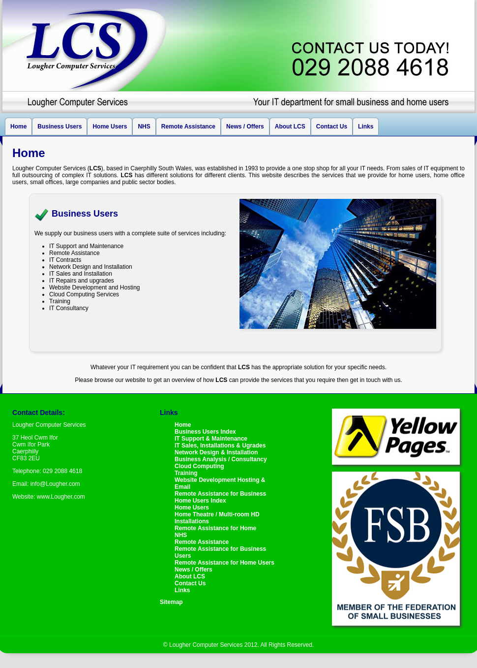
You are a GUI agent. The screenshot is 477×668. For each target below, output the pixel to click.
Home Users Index (200, 500)
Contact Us (331, 126)
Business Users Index (205, 431)
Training (186, 473)
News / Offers (245, 126)
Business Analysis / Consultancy (221, 459)
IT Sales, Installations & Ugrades (220, 445)
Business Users (59, 126)
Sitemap (171, 602)
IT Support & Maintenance (211, 438)
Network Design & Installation (216, 452)
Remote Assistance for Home (215, 528)
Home (18, 126)
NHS (144, 126)
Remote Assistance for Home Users (224, 562)
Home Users (109, 126)
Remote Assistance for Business (220, 493)
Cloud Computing (199, 466)
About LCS (290, 126)
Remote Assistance (188, 126)
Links (365, 126)
